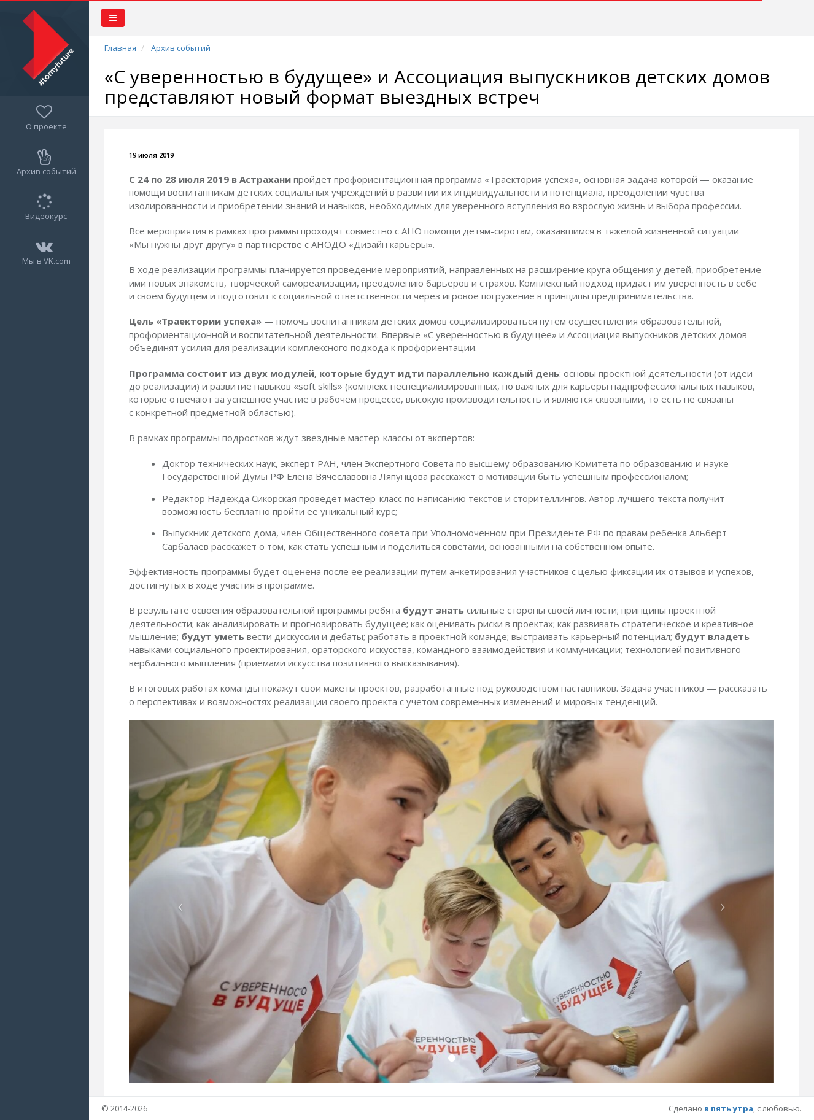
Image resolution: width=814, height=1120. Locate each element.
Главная (120, 47)
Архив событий (181, 47)
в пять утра (728, 1108)
